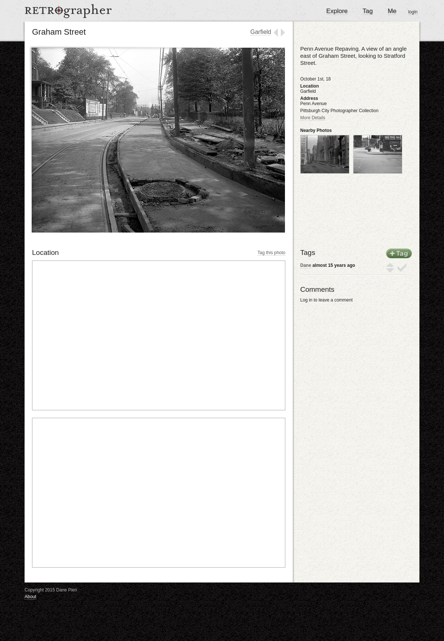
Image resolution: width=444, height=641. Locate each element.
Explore (337, 11)
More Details (312, 117)
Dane (305, 265)
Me (392, 11)
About (30, 596)
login (413, 12)
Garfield (260, 32)
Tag (367, 11)
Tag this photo (271, 252)
